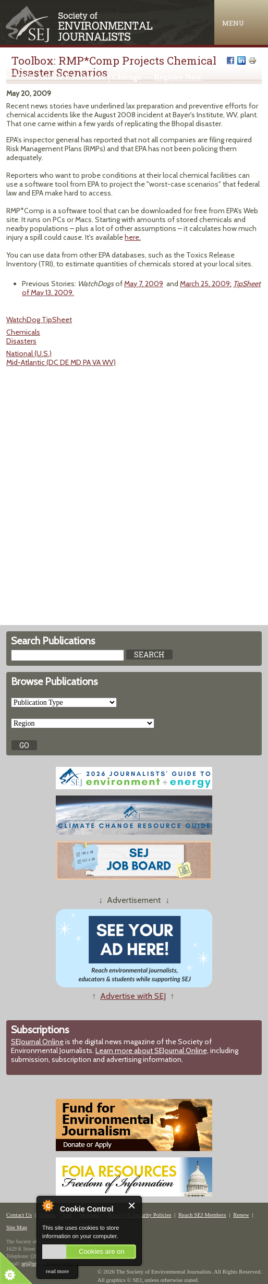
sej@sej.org (33, 1263)
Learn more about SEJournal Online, (152, 1050)
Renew (241, 1215)
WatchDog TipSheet (39, 319)
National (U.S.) (29, 353)
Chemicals (23, 332)
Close (132, 1205)
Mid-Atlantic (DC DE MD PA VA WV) (61, 362)
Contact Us (19, 1215)
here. (133, 237)
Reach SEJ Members (202, 1215)
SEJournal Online (37, 1041)
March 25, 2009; (206, 283)
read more (57, 1271)
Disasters (21, 341)
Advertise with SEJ (133, 996)
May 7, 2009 (143, 283)
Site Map (16, 1227)
